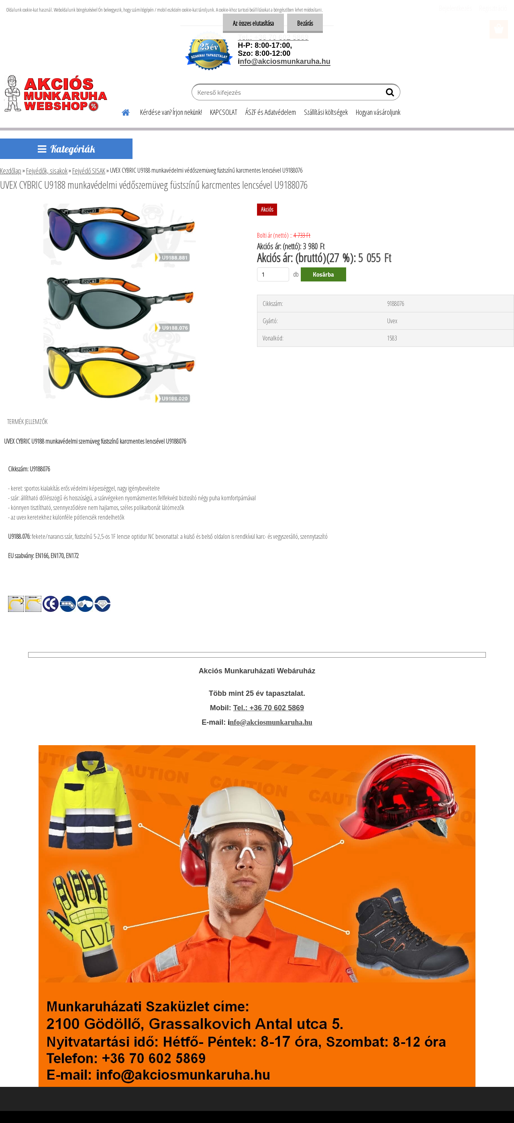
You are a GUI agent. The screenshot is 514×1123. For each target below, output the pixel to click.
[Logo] (59, 93)
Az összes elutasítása (253, 23)
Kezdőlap (10, 170)
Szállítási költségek (326, 112)
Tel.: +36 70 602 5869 (268, 708)
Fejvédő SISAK (88, 170)
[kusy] (273, 274)
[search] (391, 94)
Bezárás (305, 23)
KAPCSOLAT (223, 112)
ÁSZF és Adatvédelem (270, 112)
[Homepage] (121, 111)
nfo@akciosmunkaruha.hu (271, 722)
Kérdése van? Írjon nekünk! (171, 112)
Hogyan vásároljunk (378, 112)
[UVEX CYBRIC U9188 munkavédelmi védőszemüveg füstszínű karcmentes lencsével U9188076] (119, 206)
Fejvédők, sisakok (46, 170)
